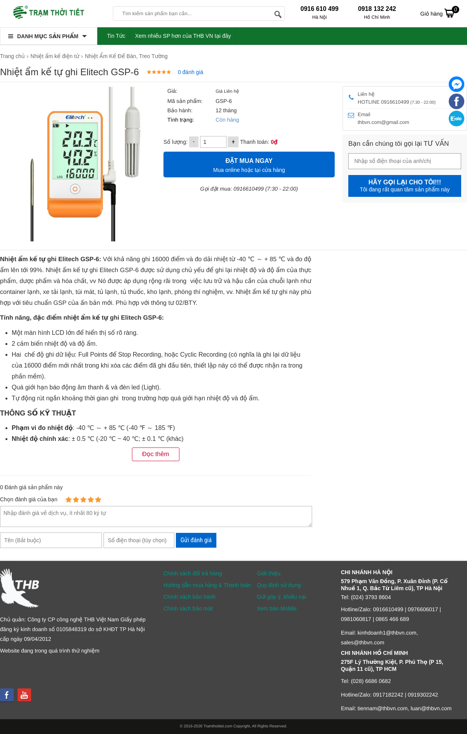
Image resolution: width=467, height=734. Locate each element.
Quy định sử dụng (279, 585)
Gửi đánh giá (196, 540)
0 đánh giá (190, 72)
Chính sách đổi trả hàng (192, 573)
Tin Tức (116, 36)
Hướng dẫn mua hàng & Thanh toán (207, 585)
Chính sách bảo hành (189, 597)
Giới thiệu (269, 573)
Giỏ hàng (439, 13)
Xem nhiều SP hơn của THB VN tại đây (183, 36)
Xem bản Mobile (277, 608)
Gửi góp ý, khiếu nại (281, 597)
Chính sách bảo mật (188, 608)
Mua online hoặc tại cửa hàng (249, 164)
